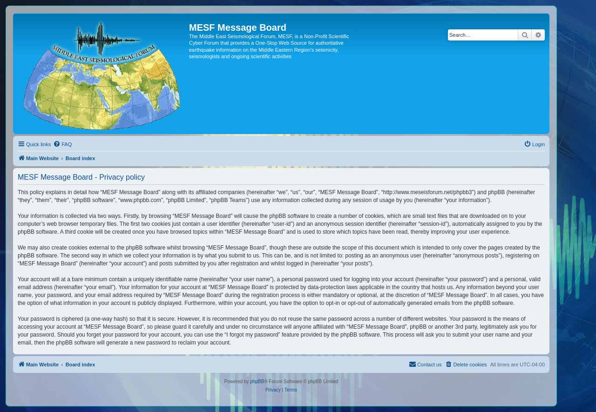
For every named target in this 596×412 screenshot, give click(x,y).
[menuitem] (62, 144)
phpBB (257, 381)
